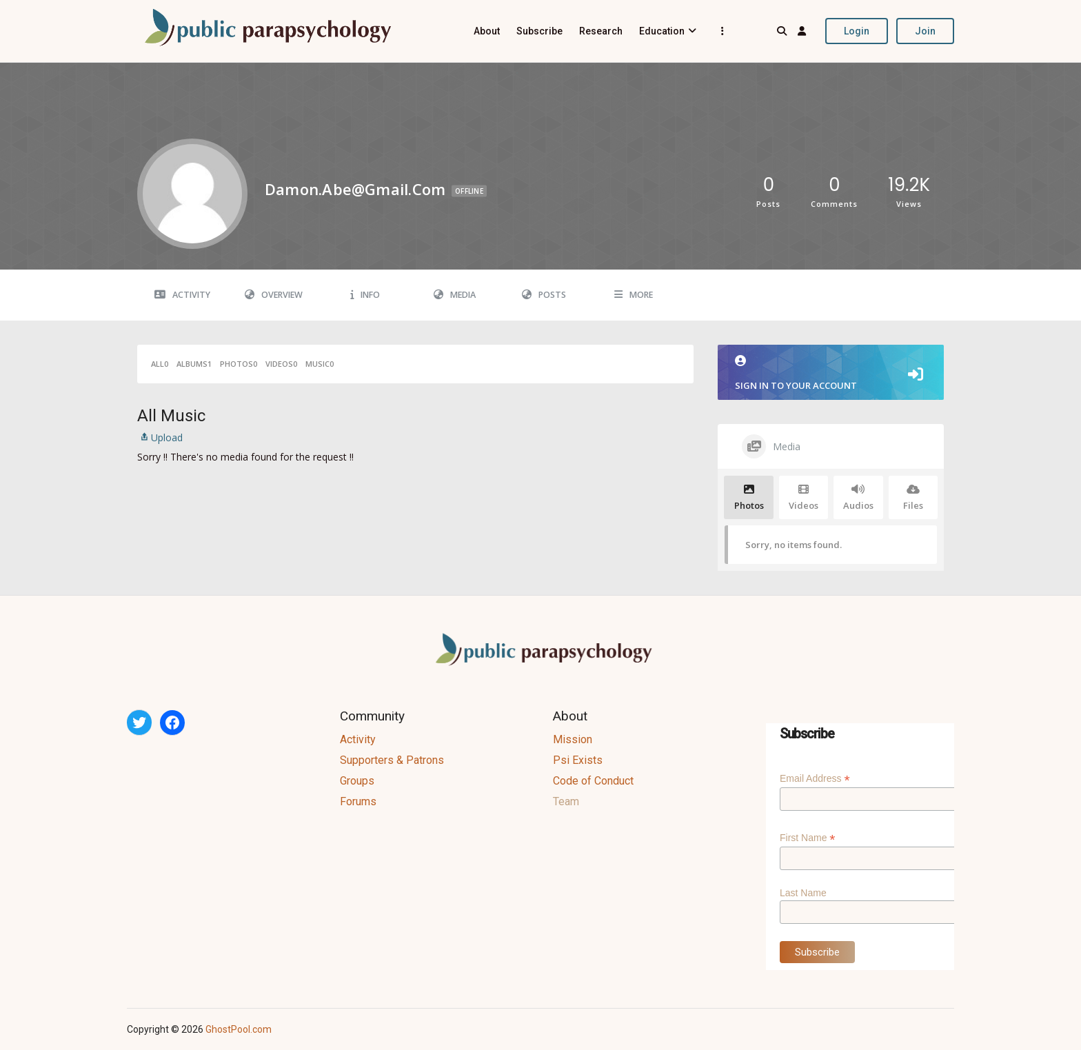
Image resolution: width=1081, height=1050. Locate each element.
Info (365, 295)
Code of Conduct (593, 780)
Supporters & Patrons (392, 760)
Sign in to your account (831, 373)
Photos (238, 364)
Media (455, 295)
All (159, 364)
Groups (357, 780)
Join (925, 31)
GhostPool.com (238, 1029)
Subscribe (539, 31)
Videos (281, 364)
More (633, 295)
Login (856, 31)
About (487, 31)
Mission (572, 739)
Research (601, 31)
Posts (544, 295)
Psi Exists (578, 760)
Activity (182, 295)
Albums (194, 364)
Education (662, 31)
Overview (274, 295)
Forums (358, 801)
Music (319, 364)
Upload (160, 437)
